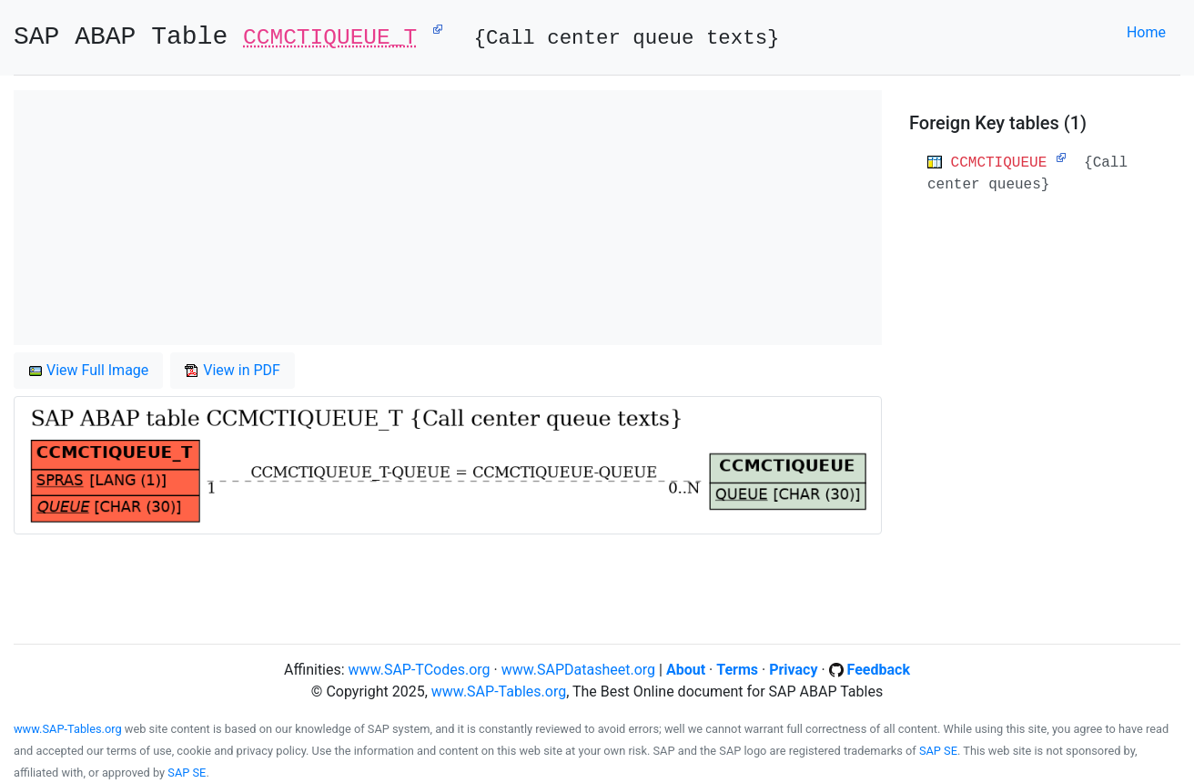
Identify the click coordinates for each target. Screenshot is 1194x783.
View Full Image (88, 370)
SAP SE (938, 751)
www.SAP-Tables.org (498, 691)
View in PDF (232, 370)
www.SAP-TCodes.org (420, 669)
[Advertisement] (448, 217)
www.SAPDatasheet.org (578, 669)
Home (1146, 32)
